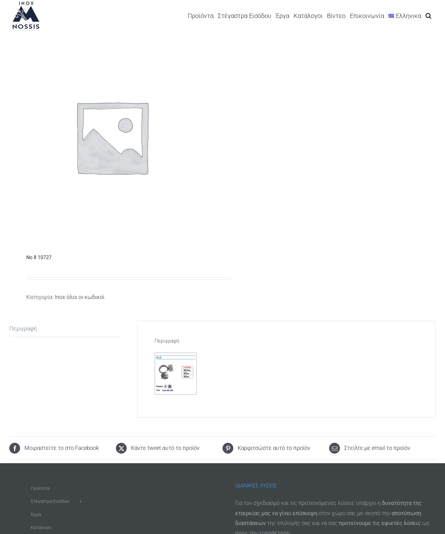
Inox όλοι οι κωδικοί (79, 297)
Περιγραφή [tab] (23, 328)
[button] (428, 15)
